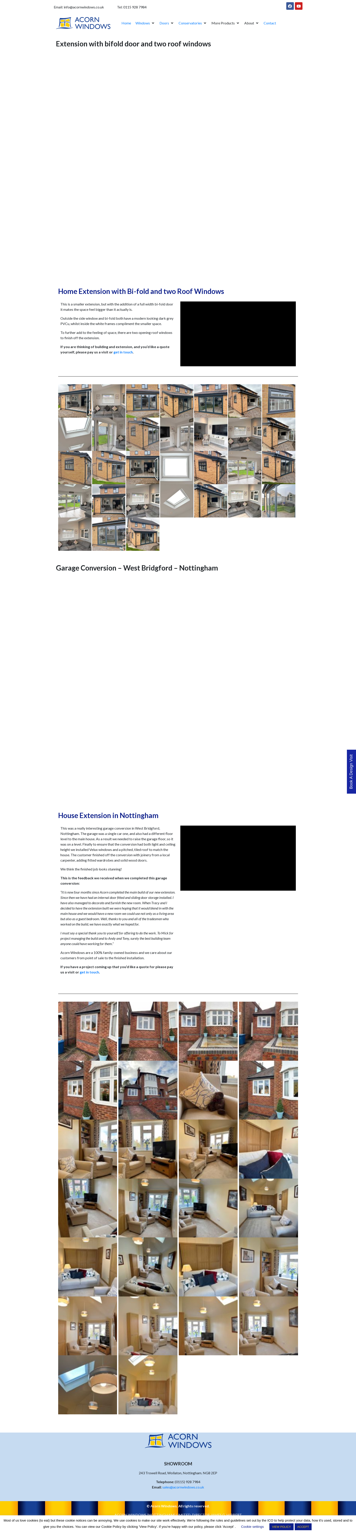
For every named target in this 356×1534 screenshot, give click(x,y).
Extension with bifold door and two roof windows (133, 43)
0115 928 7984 (135, 7)
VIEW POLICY (281, 1526)
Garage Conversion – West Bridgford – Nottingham (137, 567)
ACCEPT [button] (303, 1526)
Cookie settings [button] (252, 1526)
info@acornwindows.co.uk (84, 7)
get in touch (123, 352)
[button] (145, 23)
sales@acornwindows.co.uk (183, 1487)
